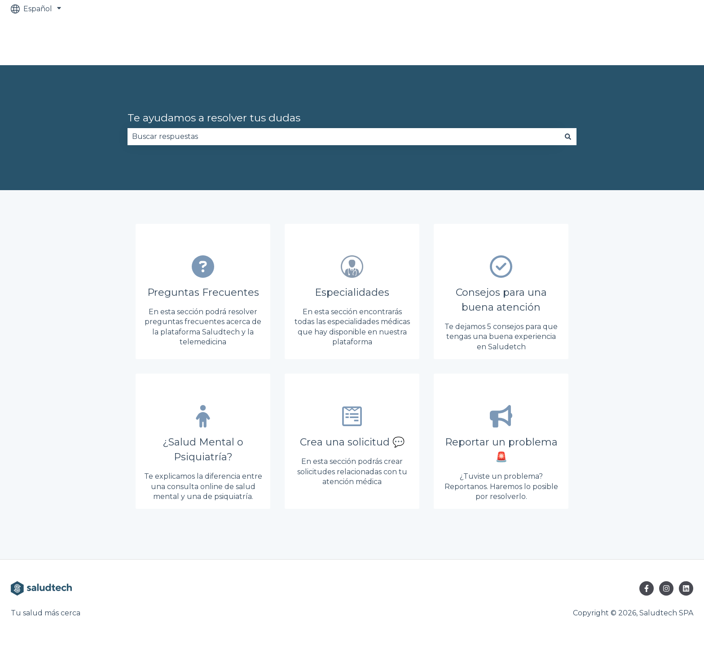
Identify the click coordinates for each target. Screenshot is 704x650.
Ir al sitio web (661, 41)
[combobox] (343, 136)
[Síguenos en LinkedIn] (686, 588)
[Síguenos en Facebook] (646, 588)
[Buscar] (567, 136)
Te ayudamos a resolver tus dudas (214, 117)
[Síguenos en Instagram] (666, 588)
